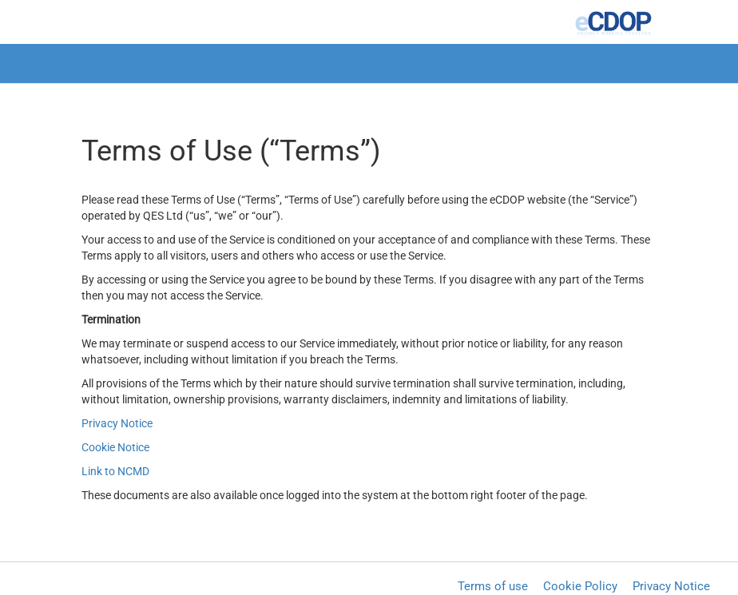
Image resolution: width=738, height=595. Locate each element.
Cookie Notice (115, 447)
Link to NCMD (115, 471)
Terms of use (493, 586)
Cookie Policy (580, 586)
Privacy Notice (117, 423)
